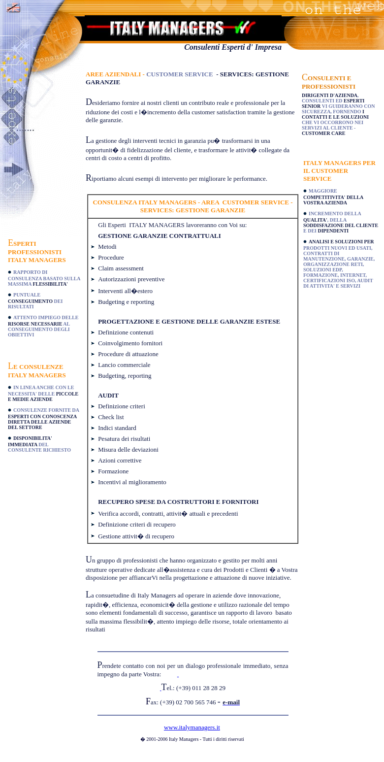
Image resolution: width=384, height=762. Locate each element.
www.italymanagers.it (192, 727)
